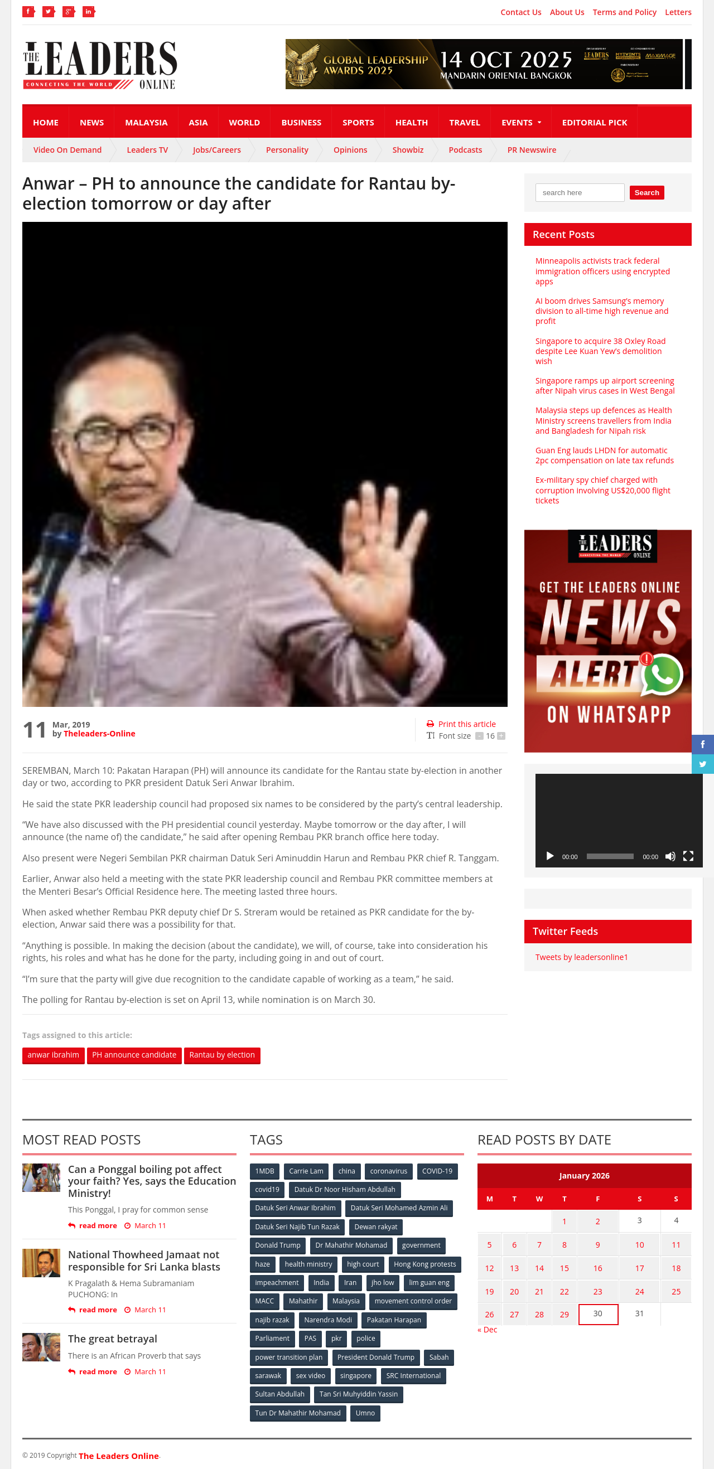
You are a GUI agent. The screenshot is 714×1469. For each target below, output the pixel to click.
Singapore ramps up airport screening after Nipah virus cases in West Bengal (605, 375)
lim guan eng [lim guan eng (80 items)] (313, 1300)
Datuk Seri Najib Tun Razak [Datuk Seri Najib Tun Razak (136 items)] (297, 1226)
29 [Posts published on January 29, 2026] (557, 1307)
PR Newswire (532, 149)
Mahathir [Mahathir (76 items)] (397, 1300)
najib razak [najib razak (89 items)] (365, 1318)
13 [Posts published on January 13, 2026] (511, 1264)
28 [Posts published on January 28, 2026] (534, 1307)
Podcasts (466, 149)
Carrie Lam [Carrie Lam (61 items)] (307, 1171)
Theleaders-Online (99, 733)
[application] (619, 810)
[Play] (550, 846)
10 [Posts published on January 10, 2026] (635, 1242)
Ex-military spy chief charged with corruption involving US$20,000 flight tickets (602, 479)
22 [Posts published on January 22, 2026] (557, 1286)
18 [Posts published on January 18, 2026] (674, 1264)
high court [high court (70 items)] (364, 1263)
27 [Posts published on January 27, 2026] (511, 1307)
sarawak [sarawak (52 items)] (268, 1373)
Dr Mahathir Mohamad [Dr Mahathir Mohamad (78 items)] (351, 1244)
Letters (678, 12)
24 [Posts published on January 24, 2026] (635, 1286)
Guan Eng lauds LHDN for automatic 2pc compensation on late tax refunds (604, 445)
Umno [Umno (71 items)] (365, 1410)
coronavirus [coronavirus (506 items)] (390, 1171)
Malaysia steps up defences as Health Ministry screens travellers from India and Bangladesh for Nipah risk (603, 410)
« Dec (487, 1321)
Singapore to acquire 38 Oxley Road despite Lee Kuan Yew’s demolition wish (607, 346)
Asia (198, 122)
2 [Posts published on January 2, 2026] (591, 1220)
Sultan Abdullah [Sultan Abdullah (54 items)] (280, 1392)
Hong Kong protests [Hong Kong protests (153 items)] (286, 1281)
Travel (465, 122)
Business (301, 122)
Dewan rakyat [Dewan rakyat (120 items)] (376, 1226)
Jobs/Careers (217, 149)
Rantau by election (228, 1055)
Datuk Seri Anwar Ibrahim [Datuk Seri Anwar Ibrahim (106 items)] (295, 1208)
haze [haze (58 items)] (262, 1263)
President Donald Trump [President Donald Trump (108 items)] (376, 1355)
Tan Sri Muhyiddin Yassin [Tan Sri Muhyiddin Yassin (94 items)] (359, 1392)
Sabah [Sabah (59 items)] (439, 1355)
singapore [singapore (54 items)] (357, 1373)
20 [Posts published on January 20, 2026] (511, 1286)
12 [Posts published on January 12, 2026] (488, 1264)
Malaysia (146, 122)
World (244, 122)
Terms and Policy (625, 12)
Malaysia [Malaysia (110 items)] (440, 1300)
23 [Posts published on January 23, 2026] (591, 1286)
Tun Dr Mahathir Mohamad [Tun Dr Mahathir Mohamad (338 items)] (298, 1410)
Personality (287, 149)
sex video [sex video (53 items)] (311, 1373)
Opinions (351, 149)
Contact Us (521, 12)
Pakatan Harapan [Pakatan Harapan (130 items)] (282, 1336)
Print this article (461, 724)
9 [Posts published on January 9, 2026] (591, 1242)
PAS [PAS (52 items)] (380, 1336)
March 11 (145, 1225)
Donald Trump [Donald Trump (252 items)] (278, 1244)
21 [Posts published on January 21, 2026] (534, 1286)
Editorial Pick (595, 122)
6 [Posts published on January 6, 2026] (511, 1242)
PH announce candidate (137, 1055)
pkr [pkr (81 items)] (407, 1336)
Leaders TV (147, 149)
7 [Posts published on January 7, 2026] (534, 1242)
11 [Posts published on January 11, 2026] (674, 1242)
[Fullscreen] (688, 846)
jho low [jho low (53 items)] (266, 1300)
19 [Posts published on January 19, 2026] (488, 1286)
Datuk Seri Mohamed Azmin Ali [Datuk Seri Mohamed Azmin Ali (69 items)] (399, 1208)
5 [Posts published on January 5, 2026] (488, 1242)
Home (46, 122)
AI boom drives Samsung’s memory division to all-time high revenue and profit (602, 310)
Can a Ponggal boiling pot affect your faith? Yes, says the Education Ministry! (151, 1181)
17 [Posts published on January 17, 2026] (635, 1264)
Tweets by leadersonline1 (582, 947)
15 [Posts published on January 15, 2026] (557, 1264)
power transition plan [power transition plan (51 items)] (288, 1355)
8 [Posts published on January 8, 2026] (557, 1242)
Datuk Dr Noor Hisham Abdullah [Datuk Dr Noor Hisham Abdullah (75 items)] (345, 1189)
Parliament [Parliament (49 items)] (342, 1336)
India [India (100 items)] (399, 1281)
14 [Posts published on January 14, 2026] (534, 1264)
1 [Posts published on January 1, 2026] (557, 1220)
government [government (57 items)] (422, 1244)
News (92, 122)
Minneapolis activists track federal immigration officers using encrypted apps (602, 270)
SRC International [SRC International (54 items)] (415, 1373)
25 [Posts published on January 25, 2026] (674, 1286)
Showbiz (408, 149)
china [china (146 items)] (347, 1171)
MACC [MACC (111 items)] (358, 1300)
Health (411, 122)
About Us (567, 12)
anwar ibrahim (54, 1055)
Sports (358, 122)
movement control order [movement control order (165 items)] (293, 1318)
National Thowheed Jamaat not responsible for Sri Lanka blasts (143, 1260)
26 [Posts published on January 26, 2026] (488, 1307)
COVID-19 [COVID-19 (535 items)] (439, 1171)
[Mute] (670, 846)
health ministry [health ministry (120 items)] (309, 1263)
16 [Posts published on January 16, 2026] (591, 1264)
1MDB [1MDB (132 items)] (264, 1171)
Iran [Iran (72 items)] (428, 1281)
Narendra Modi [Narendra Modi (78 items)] (421, 1318)
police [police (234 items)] (436, 1336)
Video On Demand (67, 149)
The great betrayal (112, 1339)
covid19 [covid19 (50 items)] (267, 1189)
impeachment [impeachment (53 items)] (353, 1281)
